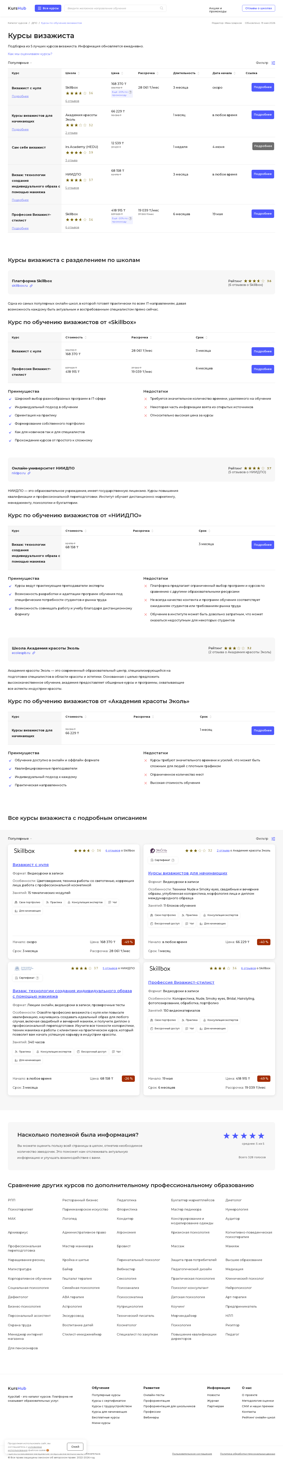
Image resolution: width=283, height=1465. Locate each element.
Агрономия (126, 1232)
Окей (75, 1446)
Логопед (69, 1219)
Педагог (232, 1334)
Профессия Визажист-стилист (181, 982)
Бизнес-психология (24, 1306)
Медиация (234, 1269)
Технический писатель (135, 1316)
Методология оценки (258, 1400)
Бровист (124, 1246)
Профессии (152, 1412)
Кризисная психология (190, 1232)
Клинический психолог (244, 1278)
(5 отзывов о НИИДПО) (247, 472)
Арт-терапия (235, 1297)
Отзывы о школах (258, 8)
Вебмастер (126, 1269)
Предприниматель (241, 1306)
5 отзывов (72, 188)
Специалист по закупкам (137, 1334)
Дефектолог (18, 1297)
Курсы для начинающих (109, 1412)
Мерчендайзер (184, 1316)
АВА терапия (73, 1297)
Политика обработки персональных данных (247, 1453)
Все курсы (51, 8)
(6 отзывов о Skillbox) (245, 285)
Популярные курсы (106, 1395)
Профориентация (156, 1400)
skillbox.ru (20, 285)
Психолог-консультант (190, 1288)
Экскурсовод (73, 1316)
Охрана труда (19, 1325)
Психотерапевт (20, 1209)
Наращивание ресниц (26, 1260)
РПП (11, 1200)
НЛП (229, 1316)
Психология (181, 1325)
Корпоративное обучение (29, 1278)
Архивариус (18, 1232)
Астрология (72, 1306)
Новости (213, 1395)
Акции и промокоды (217, 8)
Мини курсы (101, 1423)
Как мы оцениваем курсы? (30, 54)
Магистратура (19, 1269)
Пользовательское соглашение (192, 1453)
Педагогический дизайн (191, 1269)
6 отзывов (72, 101)
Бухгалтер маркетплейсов (192, 1200)
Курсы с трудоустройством (112, 1406)
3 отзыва (71, 160)
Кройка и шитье (75, 1260)
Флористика (127, 1209)
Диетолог (233, 1200)
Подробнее (20, 96)
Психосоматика (130, 1297)
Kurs (17, 8)
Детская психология (188, 1297)
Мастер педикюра (186, 1209)
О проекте (249, 1395)
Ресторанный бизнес (80, 1200)
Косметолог (127, 1325)
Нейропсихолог (238, 1288)
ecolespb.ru (21, 653)
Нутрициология (130, 1306)
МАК (12, 1219)
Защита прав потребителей (194, 1260)
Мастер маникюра (77, 1246)
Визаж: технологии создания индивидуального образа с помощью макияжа (72, 993)
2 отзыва (71, 133)
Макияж (232, 1246)
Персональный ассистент (29, 1316)
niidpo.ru (19, 473)
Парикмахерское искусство (85, 1209)
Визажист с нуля (31, 864)
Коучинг (178, 1306)
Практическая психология (193, 1278)
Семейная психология (81, 1288)
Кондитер (125, 1219)
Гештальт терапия (77, 1278)
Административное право (84, 1232)
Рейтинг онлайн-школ (258, 1417)
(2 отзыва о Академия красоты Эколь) (239, 652)
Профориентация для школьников (169, 1406)
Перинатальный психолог (138, 1260)
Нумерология (236, 1209)
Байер (67, 1269)
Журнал (213, 1400)
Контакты (249, 1412)
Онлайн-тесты (153, 1395)
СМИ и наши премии (257, 1406)
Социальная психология (28, 1288)
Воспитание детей (77, 1325)
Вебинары (151, 1417)
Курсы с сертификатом (109, 1400)
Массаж (177, 1246)
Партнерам (215, 1406)
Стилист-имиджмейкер (82, 1334)
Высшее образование (243, 1260)
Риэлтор (232, 1325)
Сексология (126, 1278)
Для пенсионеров (23, 1348)
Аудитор (232, 1219)
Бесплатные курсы (105, 1417)
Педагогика (126, 1200)
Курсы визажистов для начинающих (187, 873)
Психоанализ (128, 1288)
